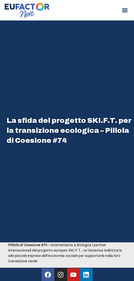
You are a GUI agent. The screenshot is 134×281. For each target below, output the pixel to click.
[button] (124, 10)
